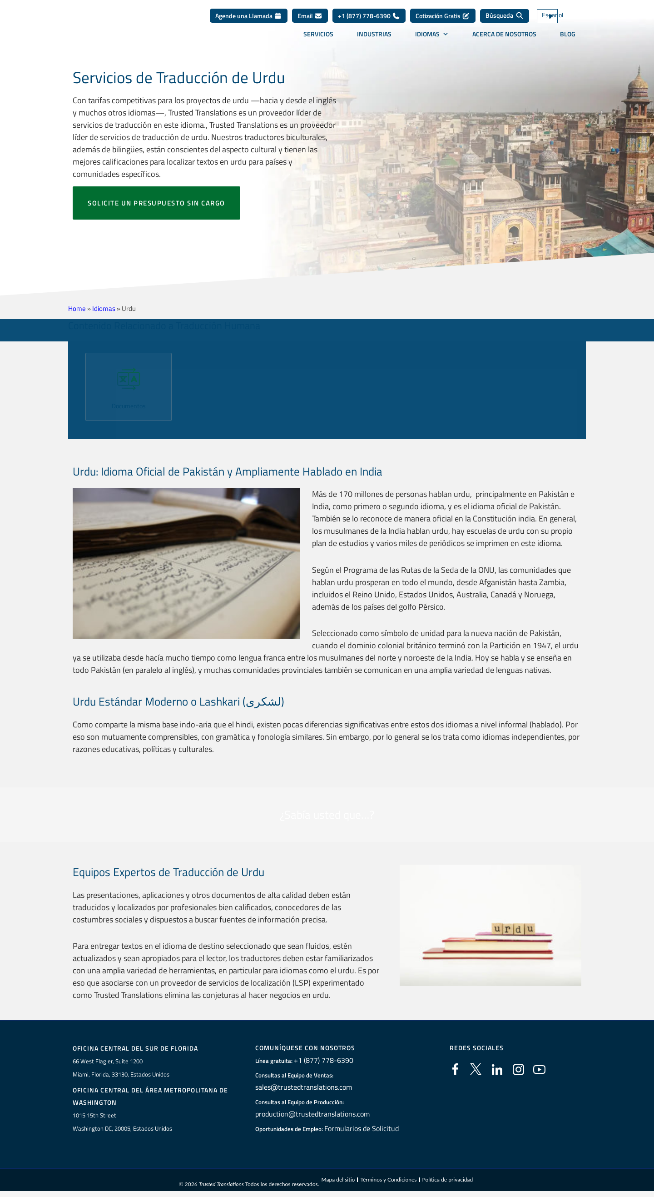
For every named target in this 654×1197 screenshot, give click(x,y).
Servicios (318, 40)
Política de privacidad (447, 1180)
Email (309, 22)
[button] (73, 383)
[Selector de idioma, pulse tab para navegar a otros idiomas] (561, 23)
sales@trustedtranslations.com (302, 1087)
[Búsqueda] (504, 23)
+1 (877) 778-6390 (369, 22)
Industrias (374, 40)
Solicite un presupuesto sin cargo (156, 203)
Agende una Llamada (248, 22)
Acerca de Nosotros (504, 40)
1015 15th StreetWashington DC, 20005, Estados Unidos (122, 1123)
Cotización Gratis (443, 22)
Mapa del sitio (338, 1180)
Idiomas (432, 40)
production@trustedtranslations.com (309, 1114)
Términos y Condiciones (388, 1180)
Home (77, 308)
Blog (567, 40)
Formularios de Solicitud (361, 1128)
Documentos (128, 405)
